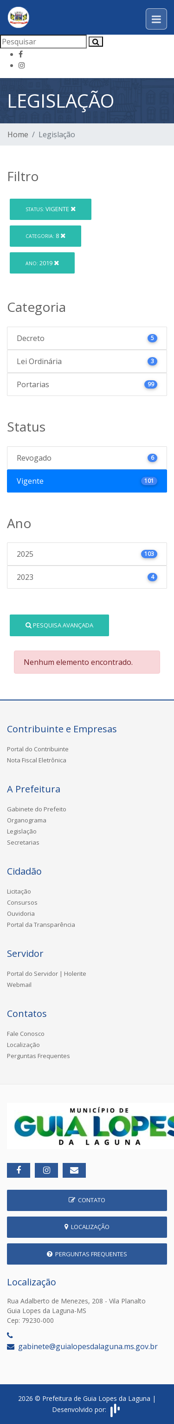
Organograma (26, 820)
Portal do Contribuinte (38, 749)
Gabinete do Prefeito (36, 809)
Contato (87, 1200)
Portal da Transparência (41, 924)
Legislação (22, 831)
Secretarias (23, 842)
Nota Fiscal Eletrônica (36, 760)
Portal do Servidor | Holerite (46, 973)
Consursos (22, 902)
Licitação (19, 891)
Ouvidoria (21, 913)
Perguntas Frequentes (38, 1056)
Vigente (51, 209)
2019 (42, 263)
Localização (23, 1045)
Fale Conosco (26, 1033)
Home (17, 134)
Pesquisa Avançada (59, 625)
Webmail (19, 984)
